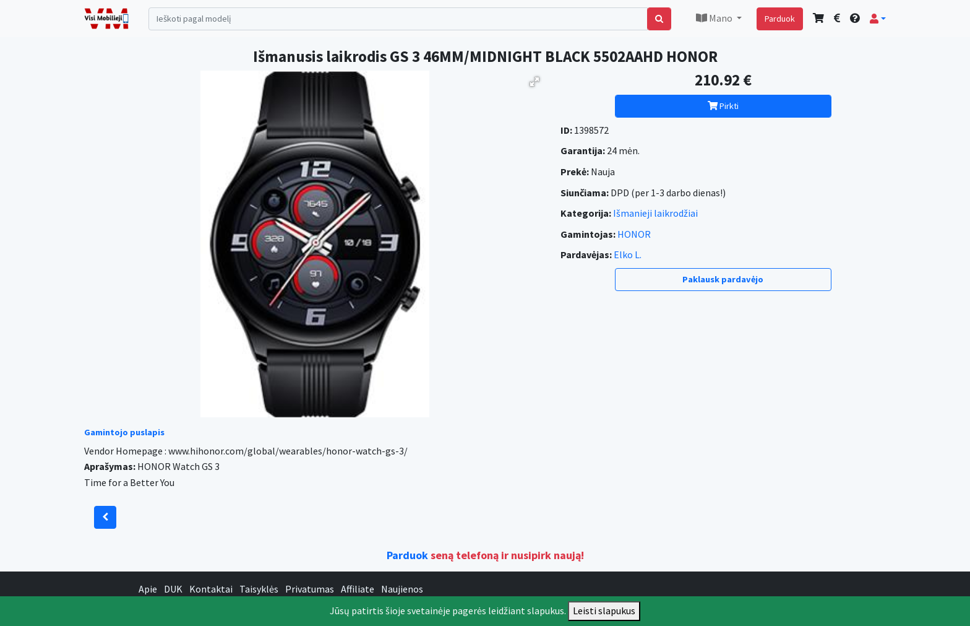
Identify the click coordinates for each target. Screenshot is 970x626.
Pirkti (723, 105)
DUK (173, 589)
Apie (148, 589)
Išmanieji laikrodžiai (655, 213)
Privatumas (309, 589)
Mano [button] (715, 18)
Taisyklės (258, 589)
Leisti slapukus (604, 610)
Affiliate (357, 589)
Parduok (780, 18)
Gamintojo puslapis (124, 432)
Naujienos (402, 589)
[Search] (398, 18)
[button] (878, 19)
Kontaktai (211, 589)
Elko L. (628, 254)
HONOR (634, 234)
